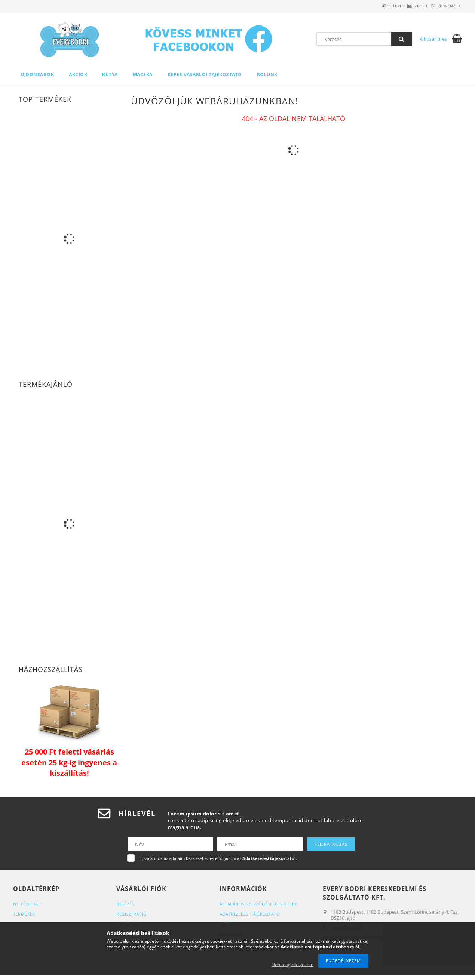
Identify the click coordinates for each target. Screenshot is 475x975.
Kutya (110, 74)
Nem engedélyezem (292, 964)
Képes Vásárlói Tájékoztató (205, 74)
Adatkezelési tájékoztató (250, 914)
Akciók (78, 74)
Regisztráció (131, 914)
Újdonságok (37, 74)
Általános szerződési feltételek (258, 904)
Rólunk (267, 74)
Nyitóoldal (26, 904)
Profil (409, 6)
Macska (143, 74)
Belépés (375, 6)
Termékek (24, 914)
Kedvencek (445, 6)
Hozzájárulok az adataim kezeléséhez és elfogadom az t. (217, 858)
